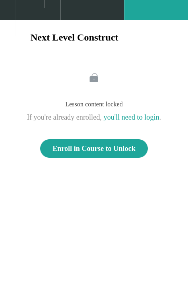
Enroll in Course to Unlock (94, 148)
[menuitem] (30, 18)
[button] (8, 14)
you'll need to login (131, 117)
